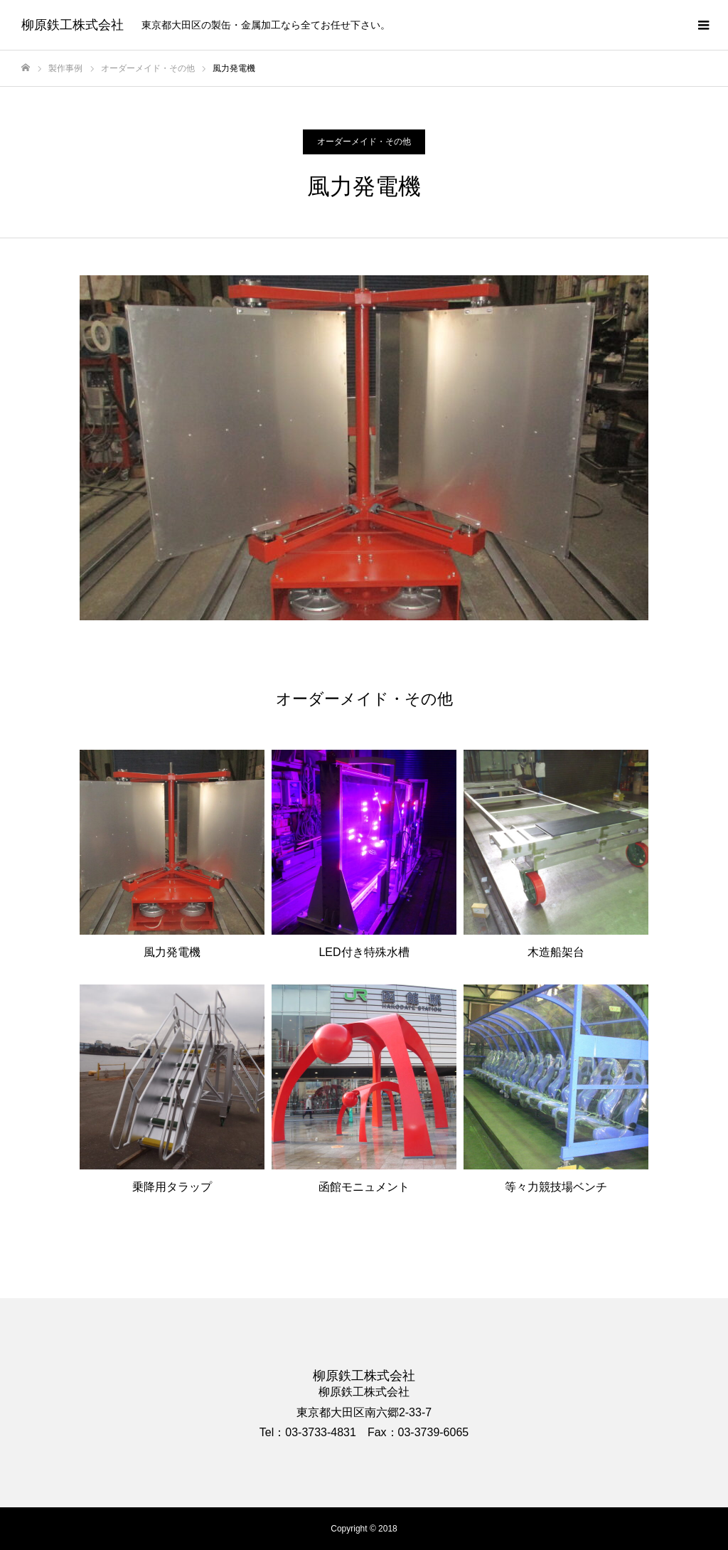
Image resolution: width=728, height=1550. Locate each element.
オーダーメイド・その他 (364, 142)
